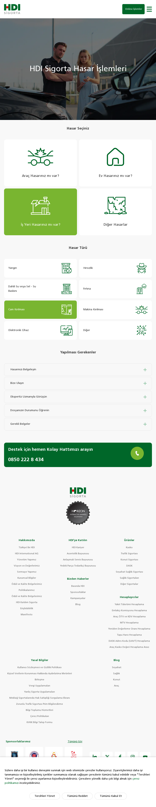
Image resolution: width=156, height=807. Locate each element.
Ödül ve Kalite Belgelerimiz (27, 585)
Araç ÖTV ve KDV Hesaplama (129, 617)
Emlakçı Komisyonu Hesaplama (129, 611)
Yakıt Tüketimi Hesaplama (129, 605)
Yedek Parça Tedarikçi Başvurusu (78, 566)
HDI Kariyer (78, 548)
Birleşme (39, 680)
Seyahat (116, 668)
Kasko (129, 548)
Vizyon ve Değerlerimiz (27, 566)
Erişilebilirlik (26, 609)
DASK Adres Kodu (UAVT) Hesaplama (129, 641)
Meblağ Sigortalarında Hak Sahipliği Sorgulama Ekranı (39, 698)
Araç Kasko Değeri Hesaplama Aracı (129, 648)
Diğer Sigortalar (129, 585)
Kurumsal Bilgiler (26, 578)
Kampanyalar (77, 599)
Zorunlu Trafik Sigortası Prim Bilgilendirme (39, 705)
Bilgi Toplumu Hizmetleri (39, 711)
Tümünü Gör (75, 742)
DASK (129, 566)
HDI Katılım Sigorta (26, 603)
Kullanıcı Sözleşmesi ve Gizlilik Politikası (39, 668)
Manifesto (26, 615)
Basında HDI (77, 587)
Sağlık (116, 674)
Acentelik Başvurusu (78, 554)
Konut (116, 680)
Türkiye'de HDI (27, 548)
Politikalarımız (27, 591)
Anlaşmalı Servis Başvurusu (78, 560)
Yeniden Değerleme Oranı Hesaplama (129, 629)
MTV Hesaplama (129, 623)
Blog (77, 605)
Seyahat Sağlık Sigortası (129, 572)
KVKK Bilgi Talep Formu (39, 723)
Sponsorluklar (78, 593)
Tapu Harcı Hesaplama (129, 635)
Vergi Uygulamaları (39, 686)
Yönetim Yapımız (26, 560)
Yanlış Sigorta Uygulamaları (39, 692)
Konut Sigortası (129, 560)
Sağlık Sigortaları (129, 578)
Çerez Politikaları (39, 717)
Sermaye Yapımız (26, 572)
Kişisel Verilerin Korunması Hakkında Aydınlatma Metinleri (39, 674)
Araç (116, 686)
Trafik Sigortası (129, 554)
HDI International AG (26, 554)
